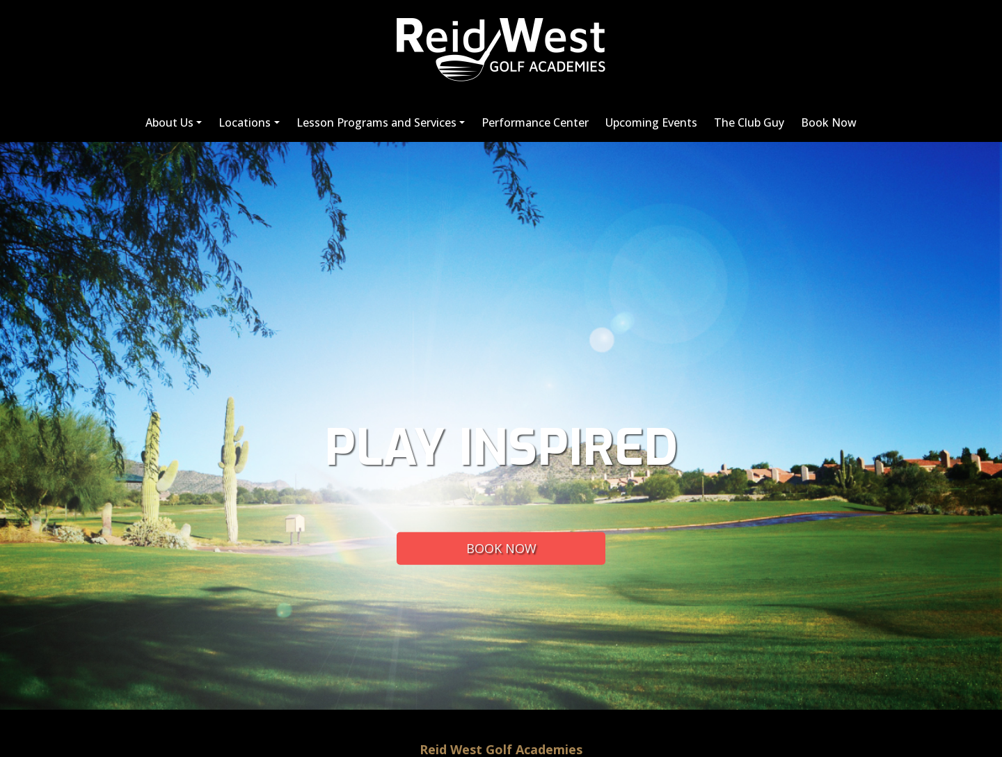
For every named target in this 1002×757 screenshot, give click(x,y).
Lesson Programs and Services (376, 122)
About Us (169, 122)
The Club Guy (749, 122)
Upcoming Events (651, 122)
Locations (244, 122)
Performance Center (535, 122)
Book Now (829, 122)
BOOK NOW (501, 547)
